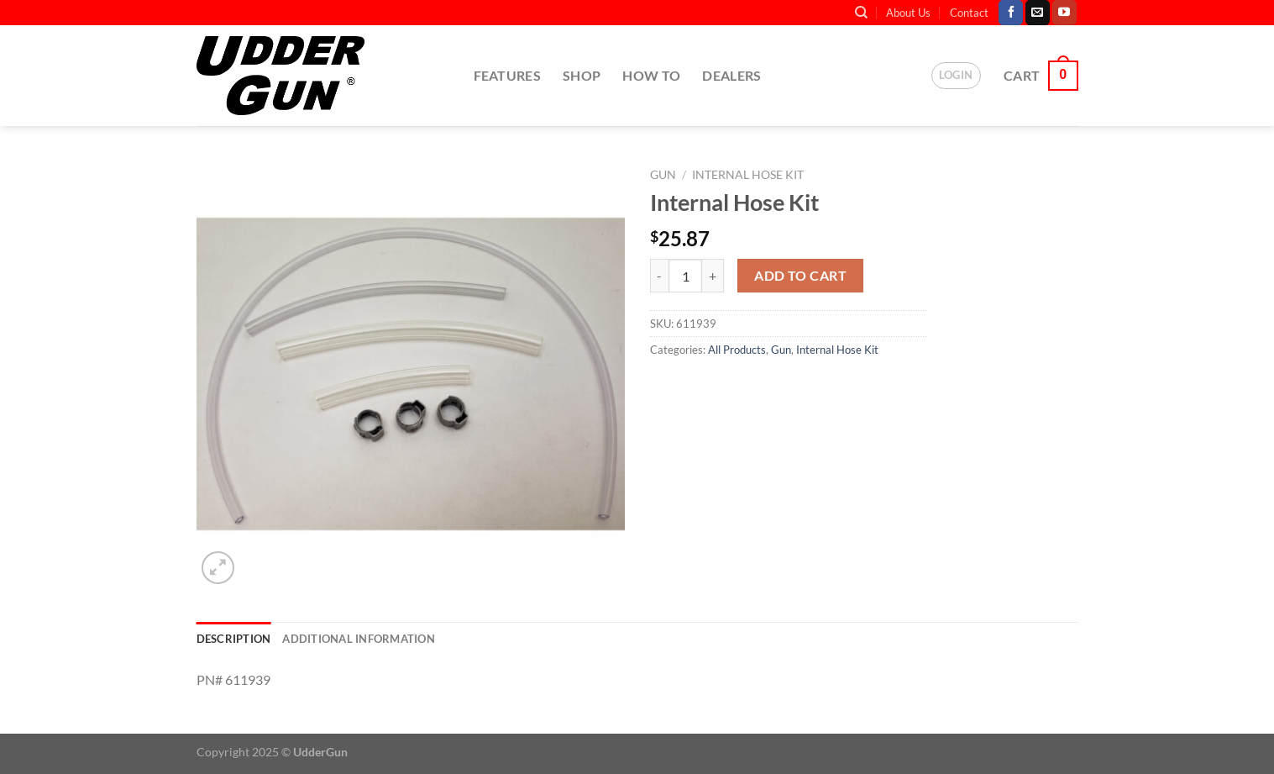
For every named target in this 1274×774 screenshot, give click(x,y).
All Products (737, 349)
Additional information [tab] (358, 638)
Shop (581, 75)
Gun (663, 175)
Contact (969, 12)
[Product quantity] (685, 275)
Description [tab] (234, 638)
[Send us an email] (1037, 12)
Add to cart (800, 275)
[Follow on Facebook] (1011, 12)
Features (508, 75)
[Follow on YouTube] (1064, 12)
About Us (908, 12)
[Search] (861, 12)
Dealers (731, 75)
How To (651, 75)
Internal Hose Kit (748, 175)
